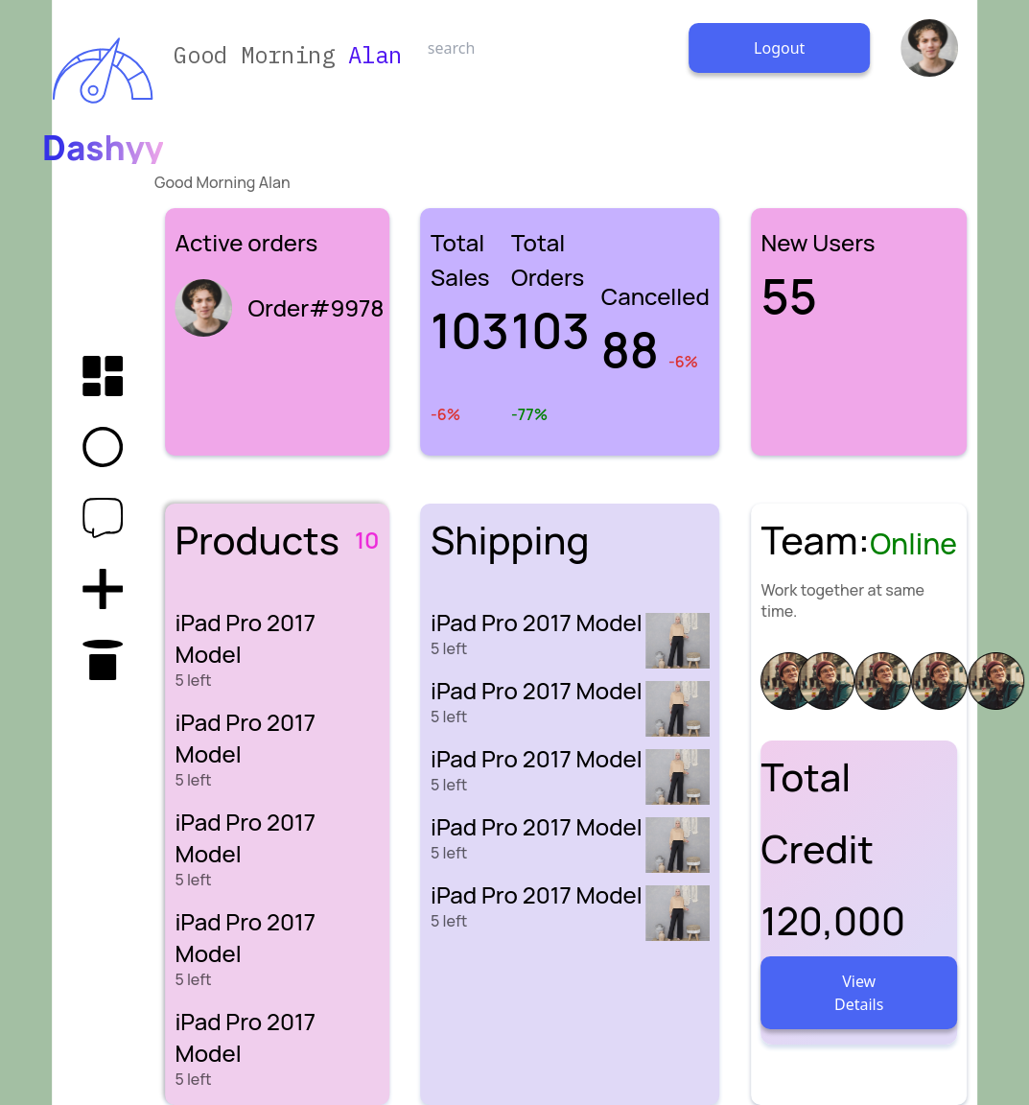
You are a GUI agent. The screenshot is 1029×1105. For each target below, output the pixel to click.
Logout (779, 48)
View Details (858, 993)
